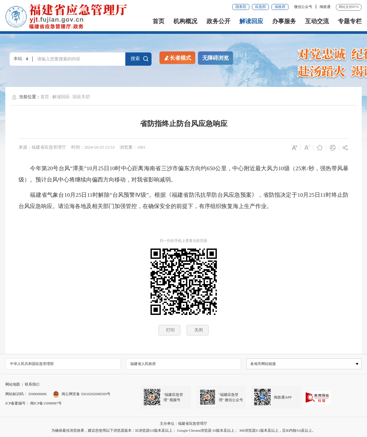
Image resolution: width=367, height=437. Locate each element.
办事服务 (284, 21)
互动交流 (317, 21)
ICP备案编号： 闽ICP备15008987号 (33, 403)
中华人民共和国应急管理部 (32, 364)
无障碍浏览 (215, 58)
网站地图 (12, 384)
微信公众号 (303, 7)
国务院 (240, 7)
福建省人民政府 (143, 364)
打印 (170, 330)
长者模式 (177, 57)
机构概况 (185, 21)
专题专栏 (350, 21)
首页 (158, 21)
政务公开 (218, 21)
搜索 (139, 58)
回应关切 (81, 97)
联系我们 (32, 384)
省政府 (280, 7)
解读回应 (251, 21)
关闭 (198, 330)
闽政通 (325, 7)
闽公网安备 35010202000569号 (81, 394)
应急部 (260, 7)
